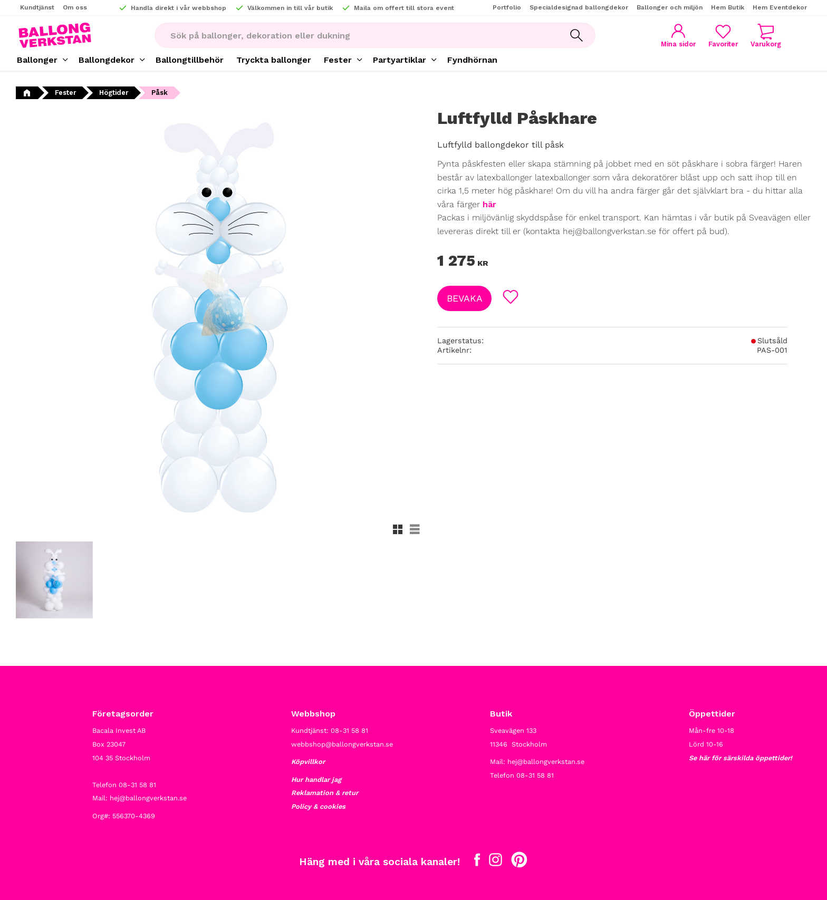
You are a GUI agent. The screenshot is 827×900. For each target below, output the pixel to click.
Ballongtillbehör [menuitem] (190, 60)
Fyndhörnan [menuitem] (472, 60)
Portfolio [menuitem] (507, 7)
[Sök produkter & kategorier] (356, 35)
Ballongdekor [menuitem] (106, 60)
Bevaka (465, 298)
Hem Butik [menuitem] (727, 7)
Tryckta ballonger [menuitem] (273, 60)
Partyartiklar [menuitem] (399, 60)
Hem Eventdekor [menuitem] (780, 7)
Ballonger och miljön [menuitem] (670, 7)
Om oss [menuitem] (75, 7)
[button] (723, 35)
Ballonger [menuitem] (37, 60)
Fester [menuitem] (338, 60)
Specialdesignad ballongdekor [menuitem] (579, 7)
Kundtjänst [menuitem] (37, 7)
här (489, 204)
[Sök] (576, 35)
